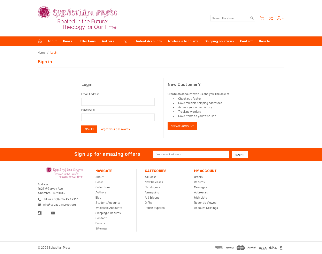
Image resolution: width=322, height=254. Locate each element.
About (52, 41)
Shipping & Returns (219, 41)
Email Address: (90, 94)
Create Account (182, 126)
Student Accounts (147, 41)
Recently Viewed (205, 203)
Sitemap (101, 228)
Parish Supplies (155, 208)
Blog (124, 41)
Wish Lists (200, 197)
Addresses (201, 192)
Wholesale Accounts (183, 41)
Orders (198, 177)
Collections (87, 41)
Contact (246, 41)
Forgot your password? (115, 129)
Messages (200, 187)
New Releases (154, 182)
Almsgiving (152, 192)
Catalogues (152, 187)
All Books (150, 177)
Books (67, 41)
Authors (108, 41)
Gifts (148, 203)
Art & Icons (152, 197)
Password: (88, 109)
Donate (264, 41)
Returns (199, 182)
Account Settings (206, 208)
